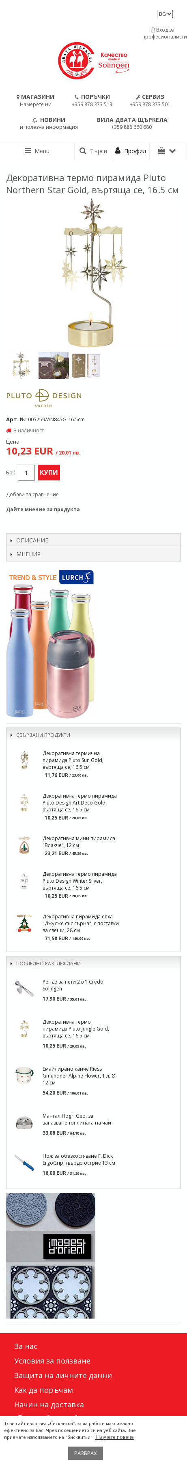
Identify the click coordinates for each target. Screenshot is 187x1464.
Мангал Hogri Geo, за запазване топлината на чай (77, 1119)
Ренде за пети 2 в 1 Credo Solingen (73, 985)
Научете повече (114, 1437)
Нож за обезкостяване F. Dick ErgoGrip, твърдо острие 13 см (79, 1159)
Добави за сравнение (32, 494)
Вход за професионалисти (162, 33)
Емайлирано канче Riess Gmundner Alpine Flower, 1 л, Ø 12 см (79, 1075)
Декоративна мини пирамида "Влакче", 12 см (79, 842)
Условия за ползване (52, 1361)
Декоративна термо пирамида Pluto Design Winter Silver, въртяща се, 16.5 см (80, 881)
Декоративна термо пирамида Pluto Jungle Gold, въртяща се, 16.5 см (76, 1028)
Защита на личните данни (63, 1375)
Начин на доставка (49, 1404)
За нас (25, 1346)
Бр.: (10, 472)
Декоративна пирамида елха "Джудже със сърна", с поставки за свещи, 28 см (81, 923)
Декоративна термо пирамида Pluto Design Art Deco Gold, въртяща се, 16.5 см (80, 802)
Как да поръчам (43, 1390)
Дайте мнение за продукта (43, 509)
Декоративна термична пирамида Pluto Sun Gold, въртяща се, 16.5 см (73, 760)
